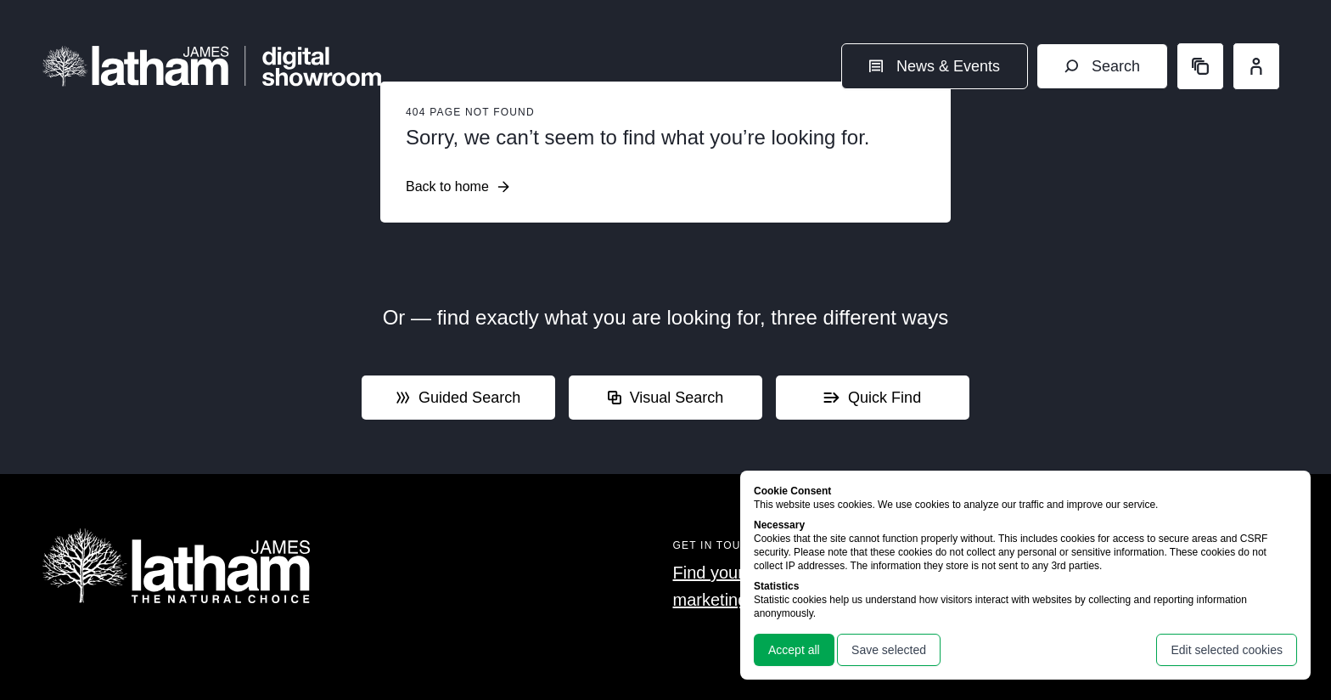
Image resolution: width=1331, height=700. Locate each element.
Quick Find (872, 397)
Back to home (457, 187)
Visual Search (666, 397)
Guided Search (458, 397)
